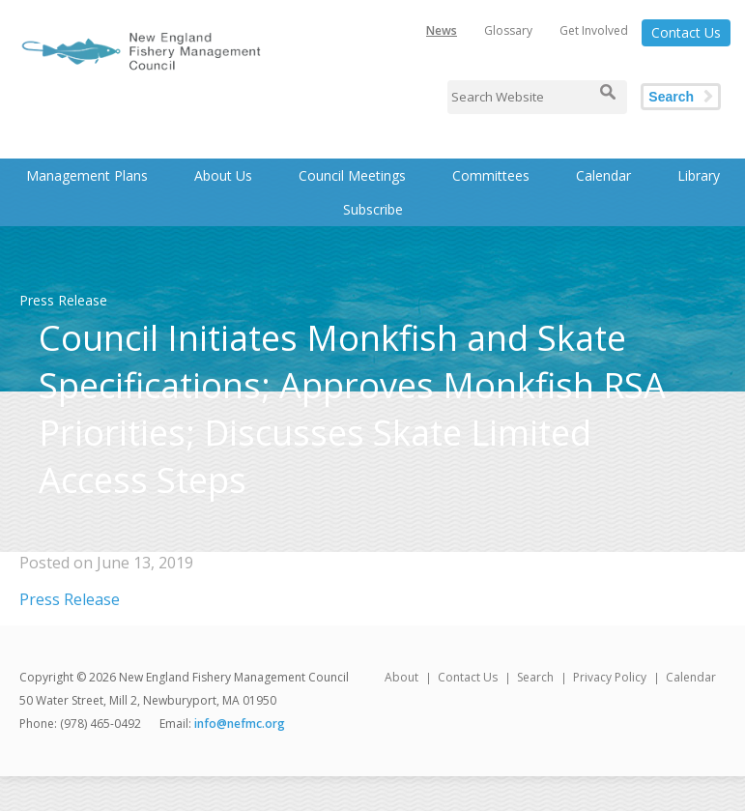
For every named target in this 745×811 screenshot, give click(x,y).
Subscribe (373, 209)
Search (671, 96)
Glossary (508, 30)
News (441, 30)
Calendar (603, 175)
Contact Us (686, 32)
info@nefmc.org (239, 723)
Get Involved (593, 30)
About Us (223, 175)
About (401, 677)
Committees (491, 175)
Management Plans (87, 175)
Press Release (69, 599)
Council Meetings (352, 175)
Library (698, 175)
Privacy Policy (609, 677)
